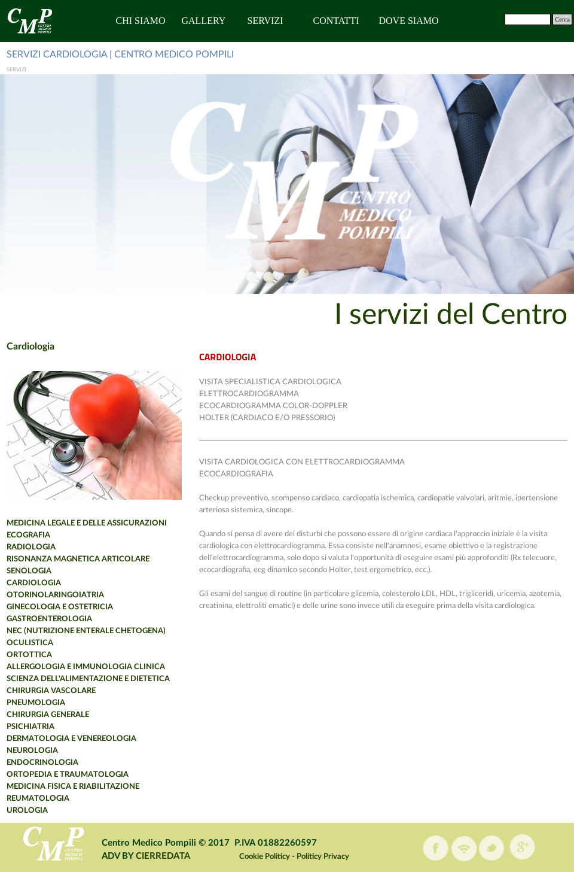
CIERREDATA (163, 856)
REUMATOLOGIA (38, 798)
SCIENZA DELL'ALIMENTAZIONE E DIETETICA (88, 678)
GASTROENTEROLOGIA (49, 619)
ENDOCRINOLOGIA (42, 762)
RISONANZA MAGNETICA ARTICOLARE (78, 559)
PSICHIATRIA (30, 726)
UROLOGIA (27, 810)
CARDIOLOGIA (34, 583)
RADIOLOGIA (31, 547)
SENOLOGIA (29, 571)
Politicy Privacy (323, 856)
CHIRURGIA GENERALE (48, 714)
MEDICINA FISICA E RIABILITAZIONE (73, 786)
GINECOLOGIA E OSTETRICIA (60, 607)
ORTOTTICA (29, 655)
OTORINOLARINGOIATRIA (55, 595)
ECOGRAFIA (28, 535)
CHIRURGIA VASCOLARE (51, 690)
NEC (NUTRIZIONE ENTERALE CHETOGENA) (86, 631)
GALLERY (204, 21)
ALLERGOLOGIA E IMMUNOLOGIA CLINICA (86, 667)
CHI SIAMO (141, 21)
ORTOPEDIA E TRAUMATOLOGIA (68, 774)
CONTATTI (336, 21)
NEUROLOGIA (32, 750)
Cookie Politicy (264, 856)
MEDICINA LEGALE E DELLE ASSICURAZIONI (87, 523)
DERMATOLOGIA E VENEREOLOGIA (71, 738)
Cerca (562, 19)
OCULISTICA (30, 643)
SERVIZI (265, 21)
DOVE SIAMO (409, 21)
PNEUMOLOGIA (36, 702)
